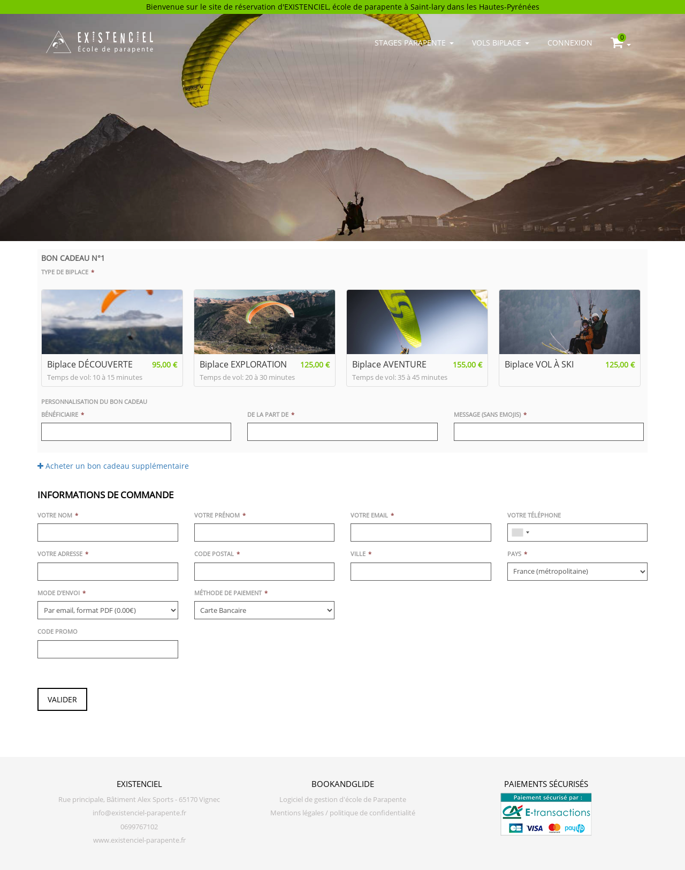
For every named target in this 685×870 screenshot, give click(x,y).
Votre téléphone (534, 515)
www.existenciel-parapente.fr (139, 840)
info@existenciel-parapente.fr (139, 813)
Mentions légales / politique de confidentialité (342, 813)
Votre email (369, 515)
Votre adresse (59, 554)
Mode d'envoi (58, 593)
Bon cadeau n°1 (73, 258)
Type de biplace (64, 272)
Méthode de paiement (228, 593)
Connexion (569, 43)
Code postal (214, 554)
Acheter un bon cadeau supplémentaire (113, 466)
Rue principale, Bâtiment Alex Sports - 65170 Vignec (139, 799)
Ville (358, 554)
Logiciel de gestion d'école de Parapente (342, 799)
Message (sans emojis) (487, 414)
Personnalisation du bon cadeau (94, 402)
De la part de (267, 414)
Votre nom (54, 515)
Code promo (57, 631)
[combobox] (520, 532)
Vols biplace (500, 43)
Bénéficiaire (59, 414)
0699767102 (139, 826)
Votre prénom (217, 515)
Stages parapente (414, 43)
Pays (514, 554)
